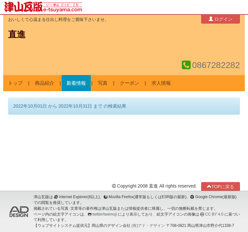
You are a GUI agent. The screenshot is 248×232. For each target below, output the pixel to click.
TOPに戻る (220, 186)
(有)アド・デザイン (148, 225)
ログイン (220, 19)
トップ (15, 83)
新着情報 (76, 83)
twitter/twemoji (104, 214)
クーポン (129, 83)
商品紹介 (44, 83)
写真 (103, 83)
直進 (17, 34)
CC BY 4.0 (214, 214)
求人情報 (161, 83)
